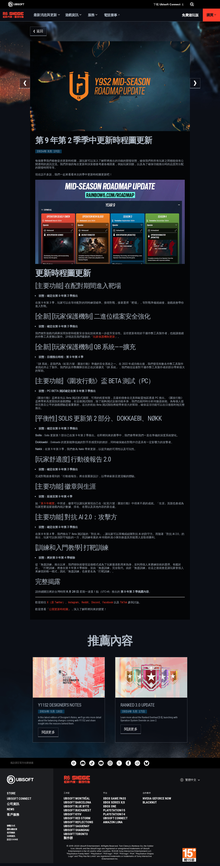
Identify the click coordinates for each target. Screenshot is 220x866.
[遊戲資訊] (73, 15)
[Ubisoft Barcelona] (82, 802)
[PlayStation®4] (121, 814)
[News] (28, 809)
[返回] (38, 31)
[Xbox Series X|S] (121, 802)
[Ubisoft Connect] (28, 798)
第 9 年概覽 (47, 503)
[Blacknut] (161, 802)
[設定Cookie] (12, 839)
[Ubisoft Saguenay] (82, 826)
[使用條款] (28, 832)
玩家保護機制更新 (104, 336)
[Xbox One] (121, 806)
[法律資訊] (28, 836)
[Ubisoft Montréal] (82, 798)
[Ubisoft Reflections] (82, 822)
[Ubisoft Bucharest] (82, 810)
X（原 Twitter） (56, 602)
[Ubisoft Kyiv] (82, 814)
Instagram (73, 602)
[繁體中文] (190, 780)
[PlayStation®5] (121, 810)
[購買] (211, 15)
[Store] (28, 793)
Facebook (107, 602)
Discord (95, 602)
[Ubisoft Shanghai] (82, 830)
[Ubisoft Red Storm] (82, 818)
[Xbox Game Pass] (121, 798)
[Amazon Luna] (121, 822)
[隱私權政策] (28, 829)
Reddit (85, 602)
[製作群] (82, 838)
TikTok (123, 602)
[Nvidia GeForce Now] (161, 798)
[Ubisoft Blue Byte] (82, 806)
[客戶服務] (28, 814)
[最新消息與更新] (47, 15)
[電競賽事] (112, 15)
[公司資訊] (28, 804)
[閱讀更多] (48, 732)
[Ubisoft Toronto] (82, 834)
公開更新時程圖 (58, 609)
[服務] (93, 15)
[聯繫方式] (28, 826)
